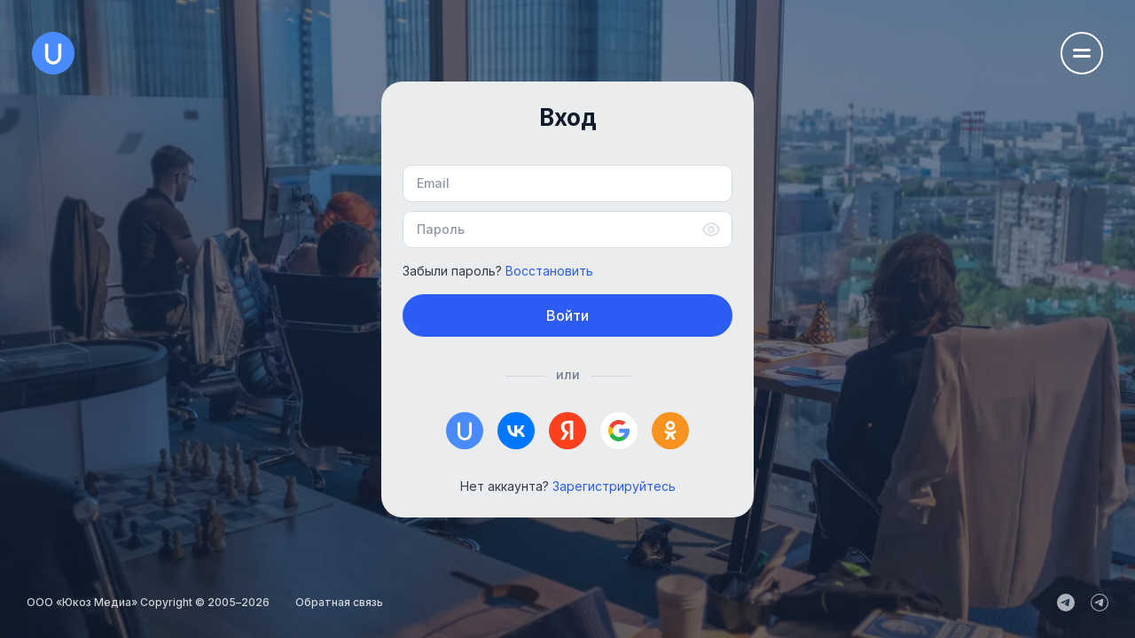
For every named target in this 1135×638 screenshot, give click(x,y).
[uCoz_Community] (1099, 602)
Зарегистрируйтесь (614, 486)
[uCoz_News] (1066, 602)
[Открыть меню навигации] (1082, 53)
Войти (567, 315)
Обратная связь (339, 602)
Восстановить (549, 270)
